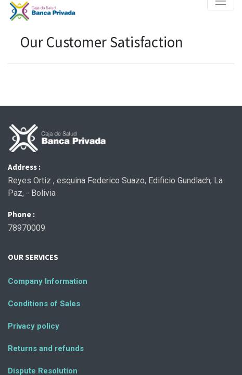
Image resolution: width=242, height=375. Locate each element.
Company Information (47, 281)
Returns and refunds (46, 348)
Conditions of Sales (44, 303)
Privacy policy (33, 326)
